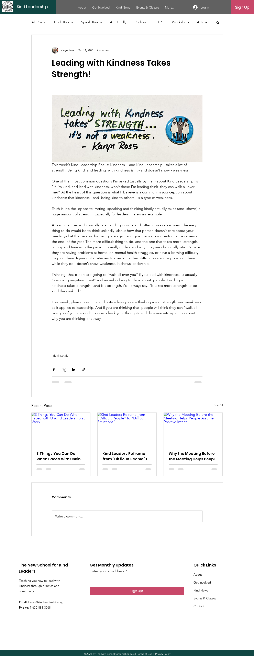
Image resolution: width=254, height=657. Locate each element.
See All (218, 405)
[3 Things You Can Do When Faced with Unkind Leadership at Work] (61, 429)
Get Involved (202, 582)
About (198, 574)
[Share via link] (84, 370)
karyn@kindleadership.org (45, 602)
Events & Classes (205, 598)
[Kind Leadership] (45, 6)
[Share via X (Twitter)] (64, 370)
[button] (218, 22)
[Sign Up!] (137, 591)
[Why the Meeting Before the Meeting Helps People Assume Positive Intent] (193, 429)
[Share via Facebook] (54, 370)
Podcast (140, 22)
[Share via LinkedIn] (74, 370)
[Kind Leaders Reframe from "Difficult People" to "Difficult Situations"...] (127, 429)
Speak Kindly (91, 22)
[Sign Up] (242, 7)
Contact (199, 606)
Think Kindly (63, 22)
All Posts (38, 22)
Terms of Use (144, 653)
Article (202, 22)
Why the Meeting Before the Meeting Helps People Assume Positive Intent (193, 456)
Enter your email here (107, 571)
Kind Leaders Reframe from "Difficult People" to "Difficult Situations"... (126, 456)
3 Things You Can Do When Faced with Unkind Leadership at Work (59, 456)
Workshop (180, 22)
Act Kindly (118, 22)
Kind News (201, 590)
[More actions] (200, 50)
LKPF (160, 22)
